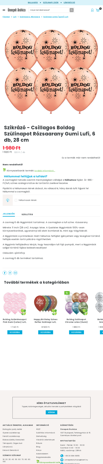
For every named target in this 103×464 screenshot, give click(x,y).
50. (16, 459)
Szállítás (27, 214)
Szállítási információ (45, 433)
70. (23, 459)
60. (19, 459)
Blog (38, 447)
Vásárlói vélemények (45, 440)
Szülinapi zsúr (50, 2)
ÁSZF (38, 429)
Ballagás (33, 2)
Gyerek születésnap (11, 433)
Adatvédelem (42, 454)
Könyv (39, 450)
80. (26, 459)
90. (29, 459)
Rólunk (39, 443)
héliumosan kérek (28, 200)
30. (10, 459)
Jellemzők (9, 213)
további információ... (44, 170)
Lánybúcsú (69, 2)
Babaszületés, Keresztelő (13, 440)
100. (4, 461)
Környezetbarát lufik (48, 462)
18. (4, 459)
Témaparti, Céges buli (12, 443)
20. (6, 459)
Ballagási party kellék (12, 429)
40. (13, 459)
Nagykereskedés (43, 457)
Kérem (51, 412)
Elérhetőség (41, 436)
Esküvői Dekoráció (11, 450)
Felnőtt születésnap (11, 436)
